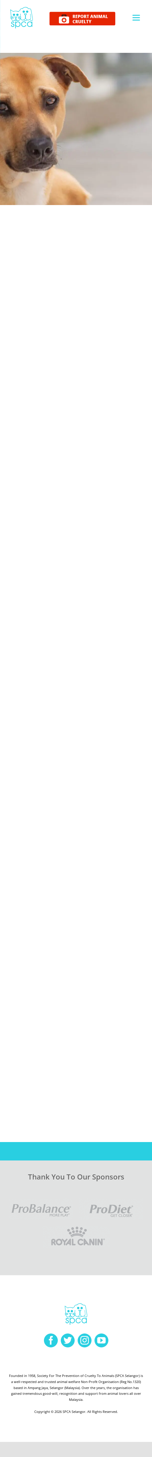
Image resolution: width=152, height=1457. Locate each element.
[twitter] (68, 1340)
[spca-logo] (21, 8)
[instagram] (85, 1340)
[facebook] (51, 1340)
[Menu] (136, 17)
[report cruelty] (82, 14)
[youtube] (101, 1340)
